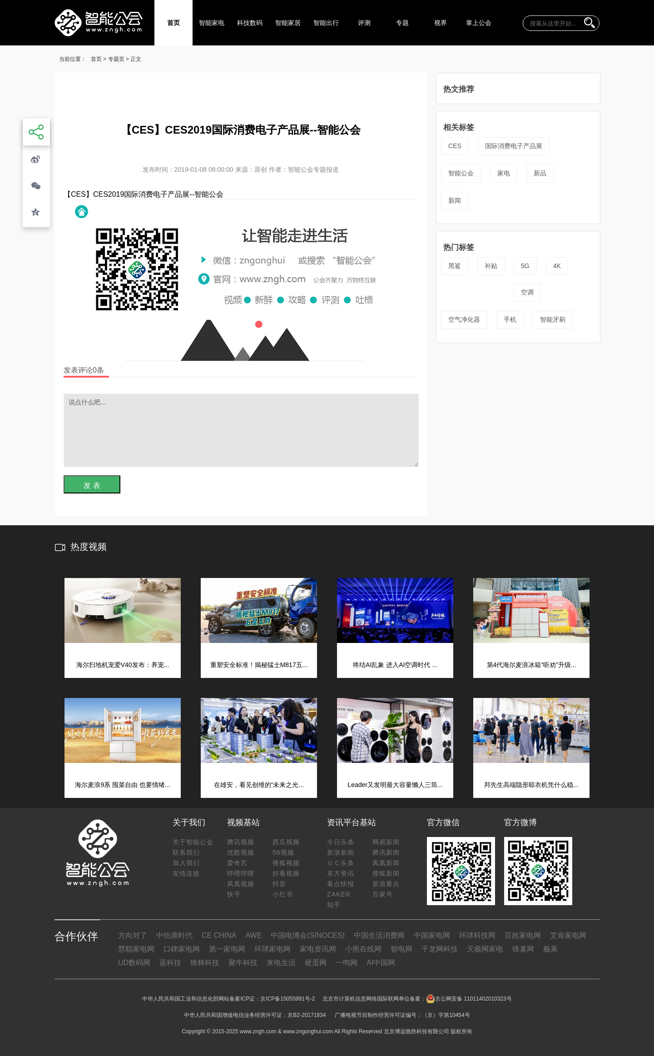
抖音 (279, 883)
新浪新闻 (340, 852)
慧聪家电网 (136, 949)
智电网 (401, 949)
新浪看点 (386, 883)
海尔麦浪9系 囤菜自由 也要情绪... (122, 784)
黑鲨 (454, 265)
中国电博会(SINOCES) (308, 935)
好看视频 (286, 873)
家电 (503, 173)
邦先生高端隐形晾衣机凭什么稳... (531, 784)
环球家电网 (272, 949)
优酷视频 (240, 852)
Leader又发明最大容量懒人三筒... (394, 784)
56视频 (283, 852)
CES (454, 145)
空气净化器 (464, 319)
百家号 (382, 894)
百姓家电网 (523, 935)
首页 (173, 22)
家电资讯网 (318, 949)
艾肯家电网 (568, 935)
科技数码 (250, 22)
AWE (253, 935)
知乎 (334, 904)
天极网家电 (485, 949)
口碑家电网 (182, 949)
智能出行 (326, 22)
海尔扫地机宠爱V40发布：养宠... (122, 664)
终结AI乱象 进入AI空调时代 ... (395, 664)
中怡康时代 (174, 935)
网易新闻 (386, 842)
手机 (510, 319)
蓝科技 (170, 962)
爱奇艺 (237, 863)
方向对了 (132, 935)
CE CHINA (219, 935)
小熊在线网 (363, 949)
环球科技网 (477, 935)
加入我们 (186, 863)
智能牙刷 (552, 319)
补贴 (491, 265)
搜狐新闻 (386, 873)
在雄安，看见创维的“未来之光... (259, 784)
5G (525, 265)
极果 (550, 949)
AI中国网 (381, 962)
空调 (527, 292)
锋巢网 (523, 949)
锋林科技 (204, 962)
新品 (540, 173)
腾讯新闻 (386, 852)
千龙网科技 (439, 949)
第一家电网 (227, 949)
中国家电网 (432, 935)
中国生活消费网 (379, 935)
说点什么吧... (241, 430)
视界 (440, 22)
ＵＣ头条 (340, 863)
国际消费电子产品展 (513, 145)
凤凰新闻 (386, 863)
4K (557, 265)
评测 (364, 22)
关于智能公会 (193, 842)
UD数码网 (134, 962)
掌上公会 (478, 22)
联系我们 (186, 852)
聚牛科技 (243, 962)
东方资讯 (340, 873)
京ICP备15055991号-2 (287, 999)
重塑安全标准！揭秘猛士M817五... (259, 664)
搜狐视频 (286, 863)
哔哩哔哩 (240, 873)
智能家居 (288, 22)
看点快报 (340, 883)
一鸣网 (346, 962)
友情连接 (186, 873)
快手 (234, 894)
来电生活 (281, 962)
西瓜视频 (286, 842)
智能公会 (461, 173)
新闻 (454, 200)
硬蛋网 (316, 962)
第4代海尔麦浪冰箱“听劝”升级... (531, 664)
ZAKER (339, 894)
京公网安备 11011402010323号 (469, 998)
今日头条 (340, 842)
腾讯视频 (240, 842)
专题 (402, 22)
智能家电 (211, 22)
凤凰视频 (240, 883)
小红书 (282, 894)
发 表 (92, 485)
